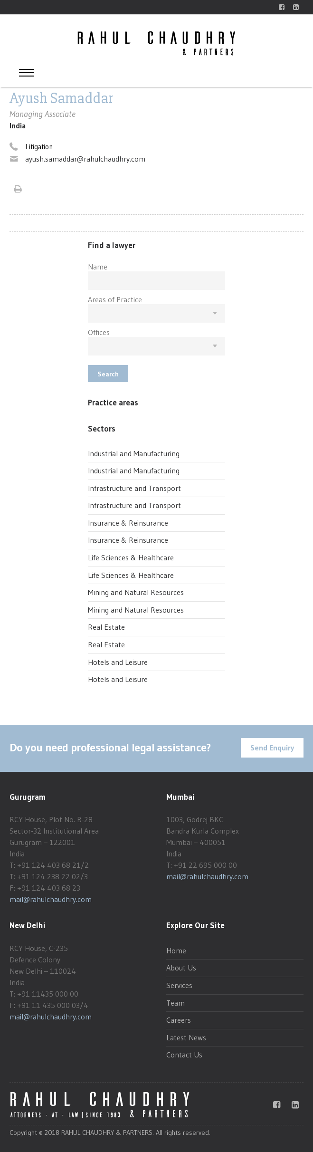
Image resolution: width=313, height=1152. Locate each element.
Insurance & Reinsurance (128, 523)
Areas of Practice (115, 299)
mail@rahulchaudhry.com (50, 899)
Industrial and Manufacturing (134, 453)
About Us (181, 967)
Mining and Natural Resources (136, 592)
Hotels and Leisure (118, 662)
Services (179, 985)
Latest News (186, 1037)
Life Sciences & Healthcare (131, 557)
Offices (99, 332)
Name (97, 266)
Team (175, 1003)
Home (176, 950)
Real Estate (106, 627)
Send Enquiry (272, 747)
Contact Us (184, 1054)
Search (108, 374)
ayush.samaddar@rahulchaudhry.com (85, 158)
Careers (178, 1020)
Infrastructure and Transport (134, 488)
